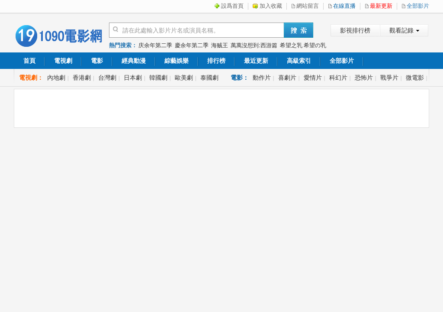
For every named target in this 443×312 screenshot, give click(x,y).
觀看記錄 (401, 30)
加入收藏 (271, 6)
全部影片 (418, 6)
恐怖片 (364, 77)
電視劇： (31, 77)
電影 (97, 60)
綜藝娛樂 (176, 60)
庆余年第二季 (155, 45)
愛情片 (313, 77)
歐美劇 (184, 77)
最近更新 (256, 60)
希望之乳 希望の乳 (303, 45)
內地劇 (56, 77)
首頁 (29, 60)
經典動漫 (134, 60)
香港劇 (82, 77)
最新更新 (381, 6)
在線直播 (344, 6)
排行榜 (216, 60)
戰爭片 (389, 77)
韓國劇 (158, 77)
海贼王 (219, 45)
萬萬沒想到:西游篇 (254, 45)
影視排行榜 (355, 30)
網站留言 (307, 6)
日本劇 (133, 77)
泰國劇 (209, 77)
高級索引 (299, 60)
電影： (240, 77)
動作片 (262, 77)
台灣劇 (107, 77)
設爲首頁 (232, 6)
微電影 (415, 77)
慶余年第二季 (192, 45)
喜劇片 (287, 77)
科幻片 (338, 77)
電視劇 (63, 60)
